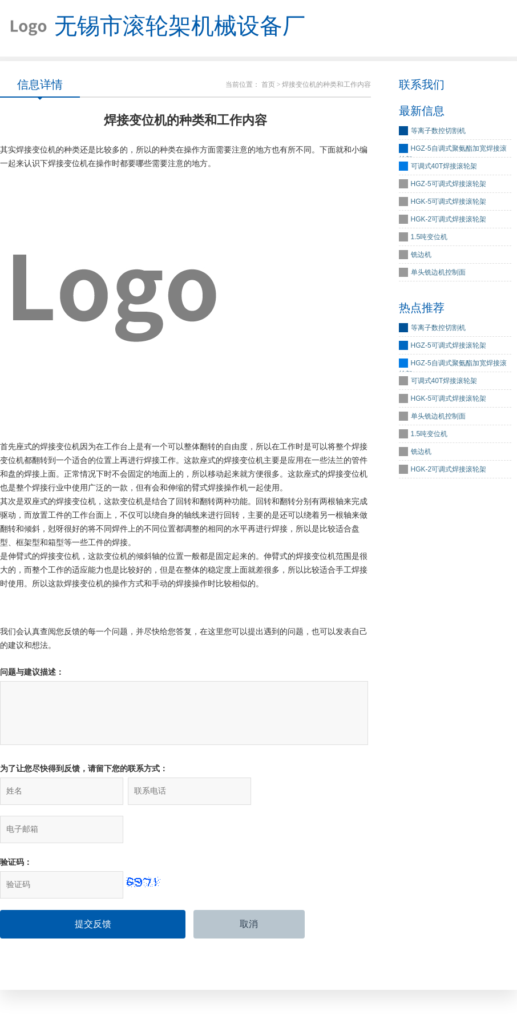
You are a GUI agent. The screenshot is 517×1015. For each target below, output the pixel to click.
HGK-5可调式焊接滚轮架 (449, 202)
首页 (268, 85)
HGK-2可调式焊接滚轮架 (449, 220)
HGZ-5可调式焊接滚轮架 (448, 184)
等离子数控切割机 (438, 131)
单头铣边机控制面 (438, 273)
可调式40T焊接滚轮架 (444, 167)
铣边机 (421, 255)
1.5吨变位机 (429, 237)
